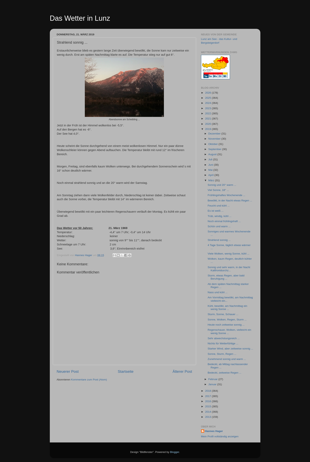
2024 (208, 102)
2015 (208, 406)
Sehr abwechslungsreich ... (224, 338)
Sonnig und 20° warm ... (222, 184)
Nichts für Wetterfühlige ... (223, 343)
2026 (208, 92)
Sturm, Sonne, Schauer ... (223, 314)
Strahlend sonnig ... (219, 240)
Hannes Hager (214, 431)
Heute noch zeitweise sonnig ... (226, 324)
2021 (208, 118)
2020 (208, 123)
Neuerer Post (68, 371)
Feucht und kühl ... (219, 205)
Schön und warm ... (219, 226)
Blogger (174, 452)
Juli (210, 159)
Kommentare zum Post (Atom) (89, 379)
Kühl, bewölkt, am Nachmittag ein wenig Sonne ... (227, 307)
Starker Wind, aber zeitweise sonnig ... (230, 348)
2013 (208, 416)
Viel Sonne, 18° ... (218, 190)
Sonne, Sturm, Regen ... (222, 353)
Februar (213, 379)
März (211, 180)
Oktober (213, 144)
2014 (208, 411)
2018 (208, 390)
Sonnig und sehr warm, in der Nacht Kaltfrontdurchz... (229, 269)
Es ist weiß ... (215, 210)
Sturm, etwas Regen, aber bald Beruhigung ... (226, 277)
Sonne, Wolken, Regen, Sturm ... (227, 319)
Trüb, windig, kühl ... (219, 216)
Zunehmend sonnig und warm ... (227, 359)
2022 (208, 113)
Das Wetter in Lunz (80, 18)
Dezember (214, 133)
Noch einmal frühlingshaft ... (224, 221)
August (212, 154)
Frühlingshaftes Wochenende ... (226, 195)
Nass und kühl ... (218, 292)
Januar (212, 384)
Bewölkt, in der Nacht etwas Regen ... (230, 200)
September (215, 149)
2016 (208, 401)
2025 (208, 97)
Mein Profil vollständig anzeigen (220, 436)
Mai (211, 169)
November (214, 138)
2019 (208, 129)
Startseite (125, 371)
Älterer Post (182, 371)
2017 (208, 396)
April (211, 175)
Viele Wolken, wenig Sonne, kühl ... (228, 253)
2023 (208, 108)
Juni (211, 164)
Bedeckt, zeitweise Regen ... (224, 372)
